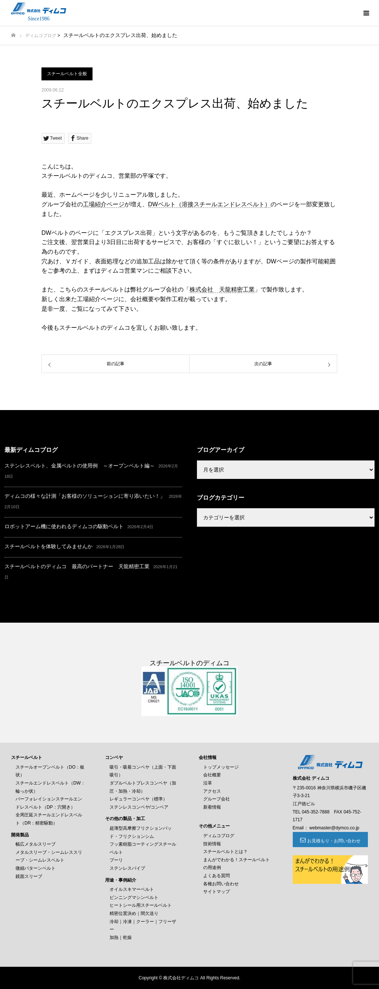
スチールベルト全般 (67, 73)
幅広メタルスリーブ (36, 844)
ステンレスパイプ (127, 868)
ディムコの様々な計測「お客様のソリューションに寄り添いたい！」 (84, 496)
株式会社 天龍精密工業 (222, 289)
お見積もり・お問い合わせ (333, 840)
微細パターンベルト (36, 868)
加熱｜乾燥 (121, 937)
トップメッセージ (221, 767)
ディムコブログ (40, 35)
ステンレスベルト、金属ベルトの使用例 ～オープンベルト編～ (79, 466)
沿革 (207, 783)
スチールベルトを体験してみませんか (48, 546)
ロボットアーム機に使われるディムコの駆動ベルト (64, 526)
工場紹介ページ (103, 204)
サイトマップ (216, 891)
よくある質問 (216, 875)
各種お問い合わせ (221, 883)
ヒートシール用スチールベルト (141, 905)
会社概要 (212, 774)
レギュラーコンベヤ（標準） (138, 799)
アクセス (212, 791)
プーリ (116, 860)
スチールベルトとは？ (225, 851)
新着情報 (212, 807)
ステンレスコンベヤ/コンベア (139, 807)
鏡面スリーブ (29, 876)
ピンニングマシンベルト (134, 897)
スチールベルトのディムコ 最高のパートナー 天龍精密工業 (77, 566)
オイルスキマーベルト (132, 889)
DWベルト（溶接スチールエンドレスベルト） (209, 204)
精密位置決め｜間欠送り (134, 913)
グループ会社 (216, 799)
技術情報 (212, 843)
